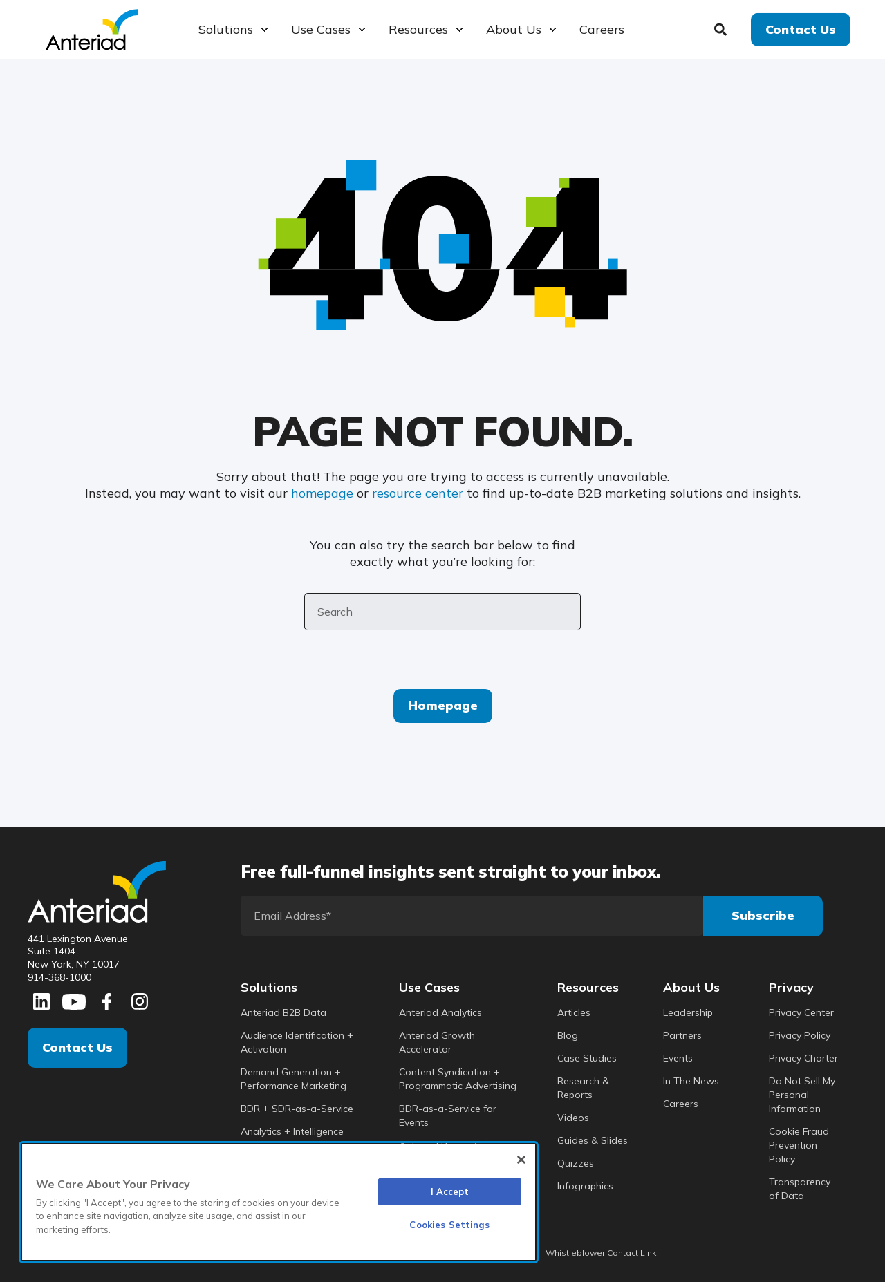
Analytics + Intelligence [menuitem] (292, 1131)
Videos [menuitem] (573, 1117)
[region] (278, 1202)
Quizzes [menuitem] (575, 1163)
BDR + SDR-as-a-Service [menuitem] (297, 1108)
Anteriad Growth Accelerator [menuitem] (437, 1042)
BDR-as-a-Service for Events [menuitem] (447, 1115)
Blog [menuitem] (567, 1035)
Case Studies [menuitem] (587, 1058)
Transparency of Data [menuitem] (799, 1189)
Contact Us (77, 1047)
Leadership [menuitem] (688, 1012)
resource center (417, 493)
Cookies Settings (449, 1224)
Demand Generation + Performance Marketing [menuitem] (293, 1079)
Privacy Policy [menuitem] (799, 1035)
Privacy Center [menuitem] (801, 1012)
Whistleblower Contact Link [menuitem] (601, 1253)
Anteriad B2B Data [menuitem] (283, 1012)
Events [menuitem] (678, 1058)
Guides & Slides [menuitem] (592, 1140)
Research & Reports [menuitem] (583, 1088)
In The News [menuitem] (691, 1081)
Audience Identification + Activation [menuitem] (297, 1042)
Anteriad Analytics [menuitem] (440, 1012)
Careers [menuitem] (680, 1103)
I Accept (450, 1191)
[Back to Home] (92, 28)
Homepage (443, 705)
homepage (322, 493)
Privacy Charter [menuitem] (803, 1058)
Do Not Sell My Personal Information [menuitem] (802, 1095)
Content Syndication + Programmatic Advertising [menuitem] (457, 1079)
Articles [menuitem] (573, 1012)
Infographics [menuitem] (585, 1186)
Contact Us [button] (800, 29)
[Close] (521, 1160)
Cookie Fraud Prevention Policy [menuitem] (799, 1145)
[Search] (722, 28)
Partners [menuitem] (682, 1035)
